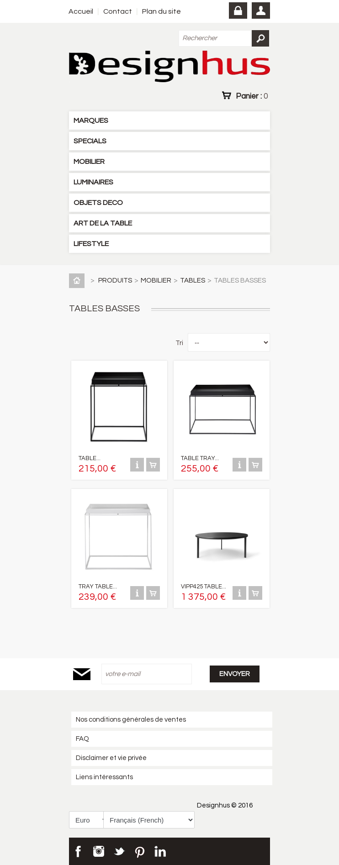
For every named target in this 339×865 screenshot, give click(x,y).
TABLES (192, 280)
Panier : (252, 96)
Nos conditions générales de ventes (131, 719)
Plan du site (161, 11)
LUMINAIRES (93, 182)
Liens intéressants (104, 777)
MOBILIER (89, 161)
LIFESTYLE (91, 243)
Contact (117, 11)
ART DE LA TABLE (103, 223)
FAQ (82, 738)
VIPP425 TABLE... (203, 586)
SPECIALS (90, 141)
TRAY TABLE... (98, 586)
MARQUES (91, 120)
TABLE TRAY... (200, 458)
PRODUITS (115, 280)
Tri (179, 343)
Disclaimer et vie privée (111, 758)
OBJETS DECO (98, 202)
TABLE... (90, 458)
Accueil (81, 11)
